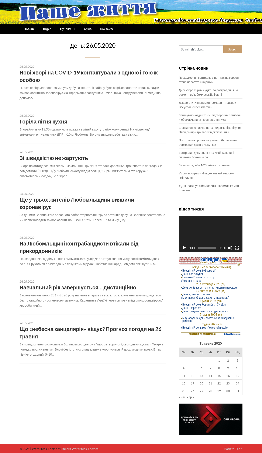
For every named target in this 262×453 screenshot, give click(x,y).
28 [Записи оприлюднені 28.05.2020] (210, 391)
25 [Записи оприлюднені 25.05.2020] (183, 391)
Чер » (190, 397)
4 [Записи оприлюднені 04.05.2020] (184, 368)
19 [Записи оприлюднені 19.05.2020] (192, 383)
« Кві (182, 397)
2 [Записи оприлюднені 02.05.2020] (228, 360)
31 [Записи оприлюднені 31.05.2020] (237, 391)
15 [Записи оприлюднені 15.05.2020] (219, 375)
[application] (210, 234)
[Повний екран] (237, 248)
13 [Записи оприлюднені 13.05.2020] (201, 375)
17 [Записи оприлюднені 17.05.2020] (237, 375)
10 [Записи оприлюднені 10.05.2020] (237, 368)
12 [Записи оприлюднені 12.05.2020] (192, 375)
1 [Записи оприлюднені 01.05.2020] (219, 360)
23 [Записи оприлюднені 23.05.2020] (228, 383)
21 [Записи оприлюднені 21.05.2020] (210, 383)
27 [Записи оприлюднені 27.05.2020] (201, 391)
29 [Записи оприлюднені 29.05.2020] (219, 391)
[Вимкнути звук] (230, 248)
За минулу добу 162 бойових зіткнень (204, 165)
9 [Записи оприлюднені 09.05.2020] (228, 368)
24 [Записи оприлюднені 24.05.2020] (237, 383)
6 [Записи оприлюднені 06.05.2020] (201, 368)
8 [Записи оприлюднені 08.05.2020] (219, 368)
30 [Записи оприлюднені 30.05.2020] (228, 391)
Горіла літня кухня (43, 121)
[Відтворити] (184, 248)
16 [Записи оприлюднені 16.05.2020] (228, 375)
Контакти (107, 29)
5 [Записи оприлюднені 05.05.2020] (192, 368)
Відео (47, 29)
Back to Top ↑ (233, 448)
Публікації (67, 29)
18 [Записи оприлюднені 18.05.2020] (183, 383)
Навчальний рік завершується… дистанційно (78, 287)
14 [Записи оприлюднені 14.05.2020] (210, 375)
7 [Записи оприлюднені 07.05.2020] (210, 368)
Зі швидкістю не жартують (54, 158)
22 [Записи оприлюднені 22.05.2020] (219, 383)
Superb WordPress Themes (80, 448)
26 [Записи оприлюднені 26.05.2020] (192, 391)
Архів (88, 29)
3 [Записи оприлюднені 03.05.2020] (237, 360)
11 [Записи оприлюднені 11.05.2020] (183, 375)
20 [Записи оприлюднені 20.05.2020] (201, 383)
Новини (29, 29)
